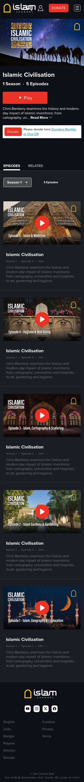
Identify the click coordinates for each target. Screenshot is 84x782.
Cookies (48, 721)
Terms (46, 736)
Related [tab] (35, 165)
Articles (9, 750)
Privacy (47, 729)
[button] (17, 182)
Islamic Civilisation (25, 254)
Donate (13, 131)
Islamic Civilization (25, 639)
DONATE (59, 7)
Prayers (9, 743)
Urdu (7, 729)
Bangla (8, 736)
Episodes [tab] (11, 165)
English (9, 721)
